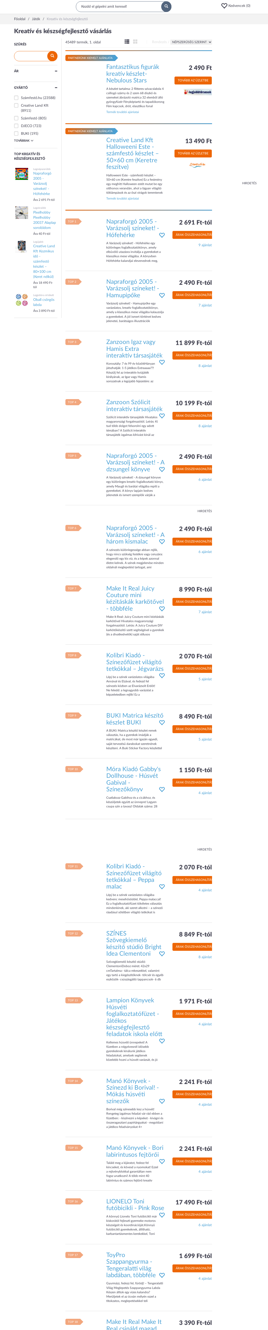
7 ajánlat (205, 305)
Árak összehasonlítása (195, 234)
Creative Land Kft (35, 105)
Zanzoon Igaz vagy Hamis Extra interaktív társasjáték (134, 349)
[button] (237, 6)
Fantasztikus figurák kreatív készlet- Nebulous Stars (132, 74)
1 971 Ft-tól (195, 1002)
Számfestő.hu (31, 98)
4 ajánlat (205, 793)
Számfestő (29, 118)
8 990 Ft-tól (195, 590)
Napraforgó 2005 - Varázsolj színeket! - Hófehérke (132, 228)
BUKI (25, 134)
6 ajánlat (205, 480)
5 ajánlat (205, 679)
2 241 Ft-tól (195, 1082)
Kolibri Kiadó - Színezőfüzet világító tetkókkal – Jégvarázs (135, 662)
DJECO (26, 126)
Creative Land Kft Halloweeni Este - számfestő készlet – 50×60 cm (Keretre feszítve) (132, 153)
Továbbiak (23, 140)
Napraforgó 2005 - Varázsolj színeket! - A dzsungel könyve (135, 463)
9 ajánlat (205, 245)
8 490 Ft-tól (195, 717)
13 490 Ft (198, 141)
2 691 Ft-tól (195, 223)
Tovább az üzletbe (193, 80)
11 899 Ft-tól (194, 343)
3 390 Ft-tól (195, 1323)
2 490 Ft (200, 68)
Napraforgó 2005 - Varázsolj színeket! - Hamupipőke (132, 289)
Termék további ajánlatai (122, 112)
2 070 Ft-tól (195, 657)
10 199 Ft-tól (194, 403)
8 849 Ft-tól (195, 935)
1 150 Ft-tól (195, 770)
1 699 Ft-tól (195, 1256)
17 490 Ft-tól (194, 1203)
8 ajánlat (205, 366)
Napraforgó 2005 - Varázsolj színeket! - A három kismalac (135, 535)
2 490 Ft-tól (195, 283)
